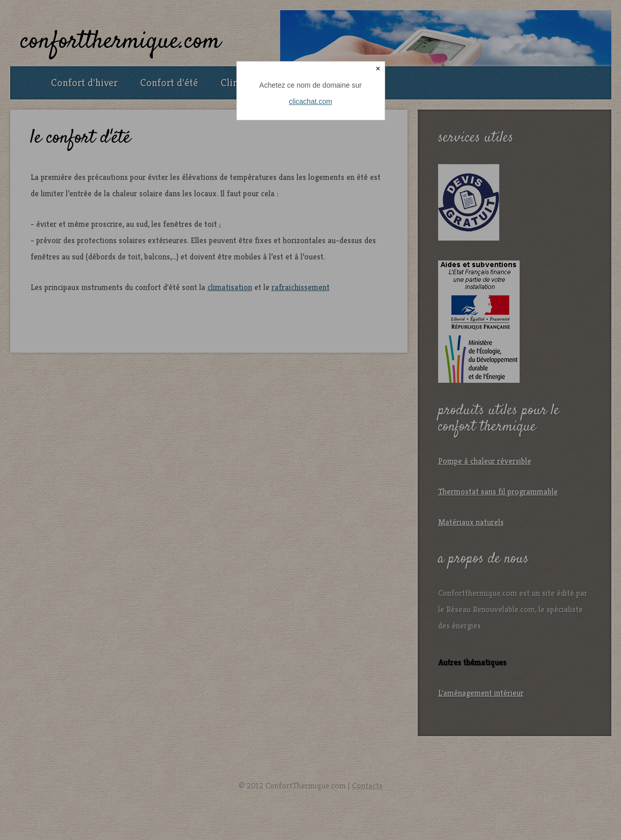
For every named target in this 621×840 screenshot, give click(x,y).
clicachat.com (310, 101)
